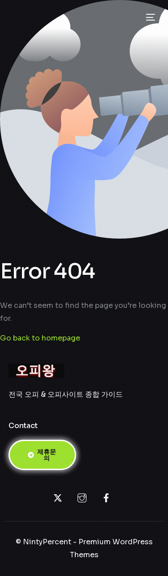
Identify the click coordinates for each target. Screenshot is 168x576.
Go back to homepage (40, 338)
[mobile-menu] (149, 17)
